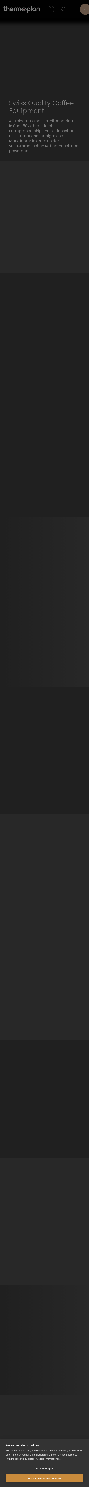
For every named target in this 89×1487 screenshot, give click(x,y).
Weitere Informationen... (49, 1458)
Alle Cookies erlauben (44, 1478)
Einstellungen (44, 1468)
